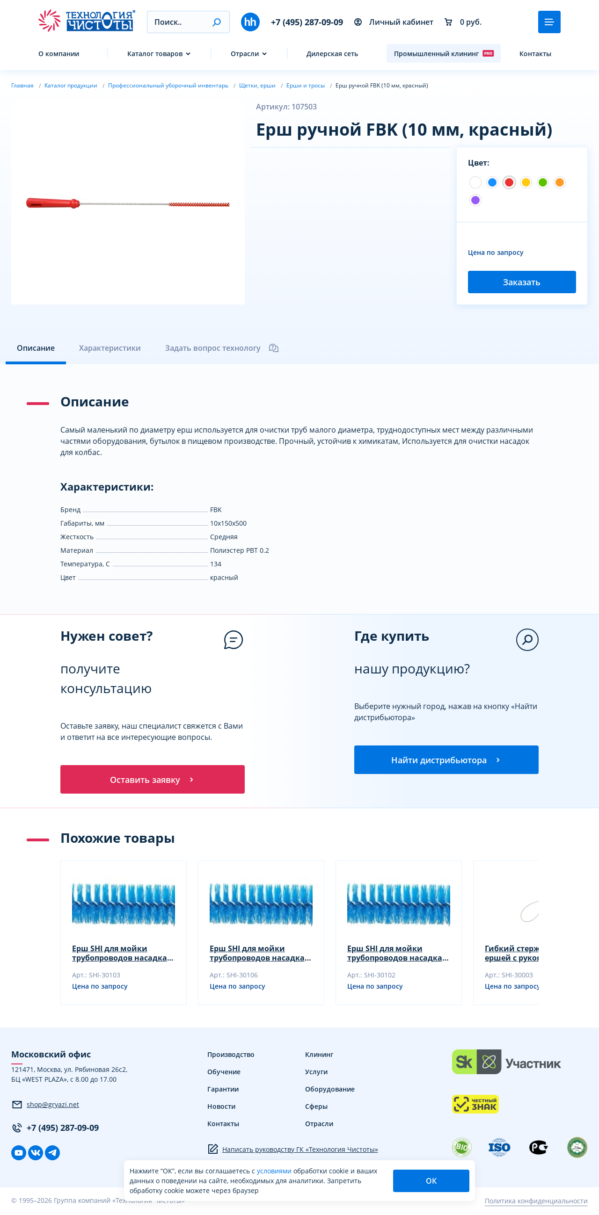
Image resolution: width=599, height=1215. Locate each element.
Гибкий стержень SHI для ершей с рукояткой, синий (534, 954)
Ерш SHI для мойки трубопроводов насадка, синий (120, 954)
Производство (231, 1055)
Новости (221, 1107)
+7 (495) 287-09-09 (307, 22)
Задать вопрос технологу (222, 348)
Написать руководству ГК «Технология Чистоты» (292, 1150)
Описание (36, 348)
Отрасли (245, 53)
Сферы (316, 1107)
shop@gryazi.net (45, 1106)
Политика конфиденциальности (536, 1202)
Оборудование (330, 1090)
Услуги (316, 1073)
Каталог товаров (155, 53)
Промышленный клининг (444, 53)
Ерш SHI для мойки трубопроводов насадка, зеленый (396, 954)
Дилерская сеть (332, 53)
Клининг (319, 1055)
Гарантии (223, 1090)
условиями (275, 1170)
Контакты (535, 53)
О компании (58, 53)
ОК (431, 1181)
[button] (216, 22)
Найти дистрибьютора (446, 760)
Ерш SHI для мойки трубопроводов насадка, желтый (258, 954)
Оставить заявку (152, 780)
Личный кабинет (393, 22)
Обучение (224, 1073)
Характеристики (110, 348)
